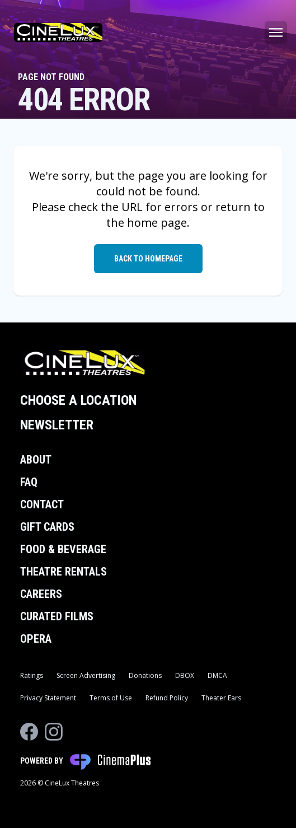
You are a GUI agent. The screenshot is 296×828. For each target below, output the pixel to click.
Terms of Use (111, 698)
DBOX (184, 675)
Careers (41, 594)
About (35, 459)
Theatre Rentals (63, 571)
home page (157, 222)
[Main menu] (276, 32)
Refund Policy (166, 698)
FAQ (28, 482)
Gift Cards (47, 527)
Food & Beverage (63, 549)
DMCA (217, 675)
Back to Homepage (148, 258)
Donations (145, 675)
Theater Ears (221, 698)
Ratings (31, 675)
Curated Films (56, 616)
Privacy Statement (48, 698)
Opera (35, 638)
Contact (42, 504)
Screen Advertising (86, 675)
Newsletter (56, 425)
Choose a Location (78, 400)
